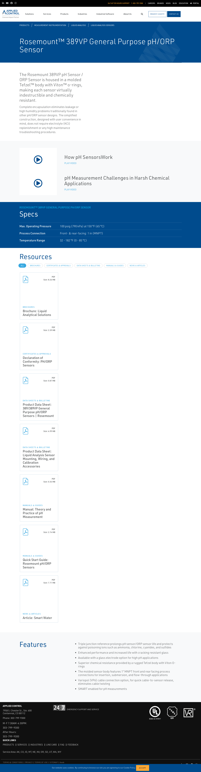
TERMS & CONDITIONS (13, 762)
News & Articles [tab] (137, 265)
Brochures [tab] (35, 265)
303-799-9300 (18, 718)
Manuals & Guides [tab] (115, 265)
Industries (36, 744)
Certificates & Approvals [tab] (58, 265)
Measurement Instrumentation (50, 25)
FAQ (62, 744)
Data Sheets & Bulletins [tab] (88, 265)
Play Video (70, 163)
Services (22, 744)
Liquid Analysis (78, 25)
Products (24, 25)
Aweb (62, 762)
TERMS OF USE (41, 762)
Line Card (51, 744)
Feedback (73, 744)
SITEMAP (54, 762)
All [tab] (22, 265)
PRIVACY (29, 762)
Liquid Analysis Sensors (102, 25)
